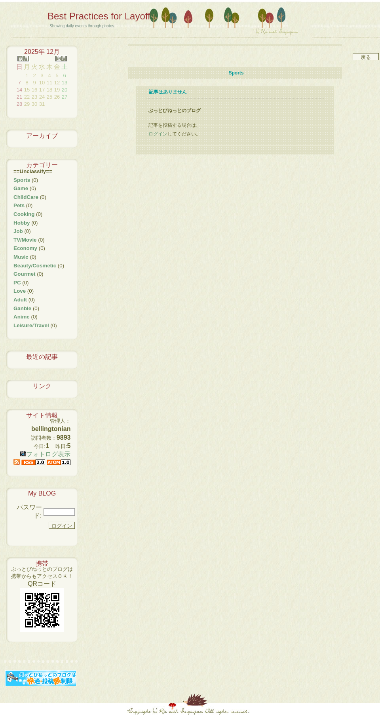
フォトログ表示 (45, 454)
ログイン (157, 134)
